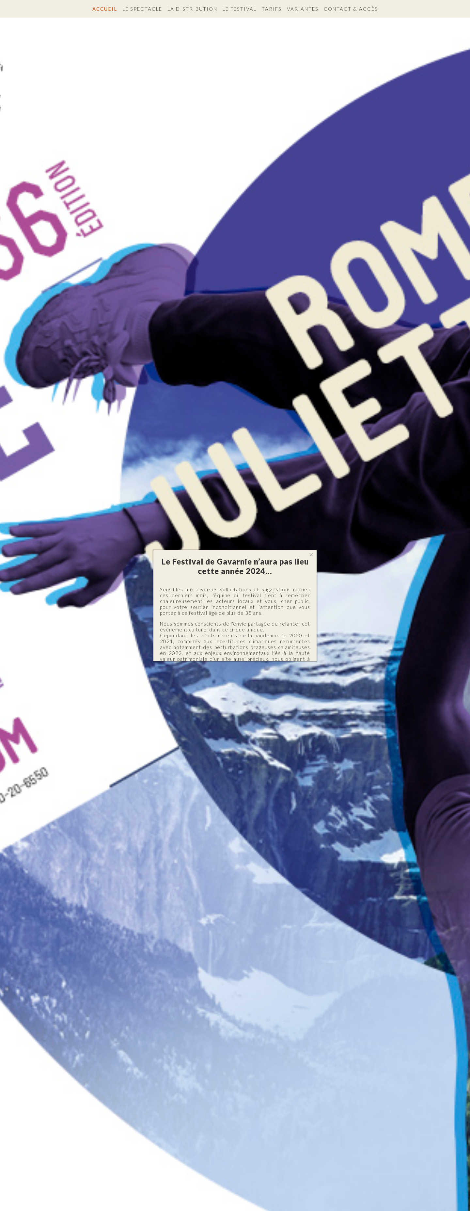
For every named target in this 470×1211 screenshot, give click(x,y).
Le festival (240, 9)
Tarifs (272, 9)
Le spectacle (142, 9)
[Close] (311, 555)
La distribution (192, 9)
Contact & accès (351, 9)
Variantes (303, 9)
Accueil (104, 9)
